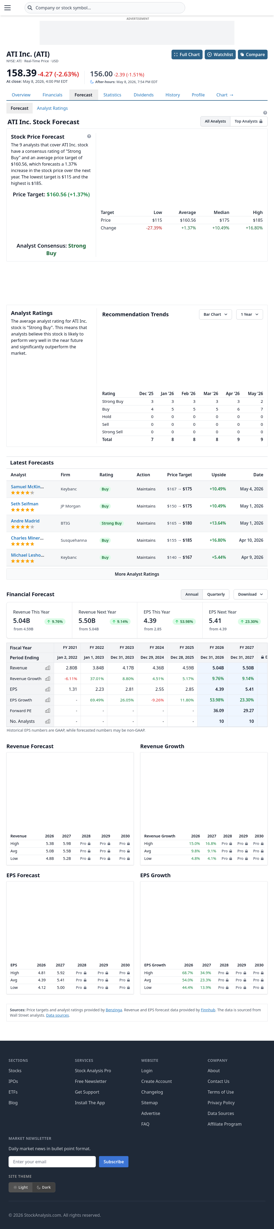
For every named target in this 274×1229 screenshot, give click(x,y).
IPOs (13, 1081)
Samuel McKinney (29, 487)
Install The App (90, 1103)
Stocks (15, 1071)
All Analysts (215, 121)
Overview (21, 95)
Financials (52, 95)
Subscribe (114, 1162)
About (214, 1071)
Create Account (156, 1081)
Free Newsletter (90, 1081)
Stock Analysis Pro (93, 1071)
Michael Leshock (28, 555)
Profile (198, 95)
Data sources (57, 1015)
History (172, 95)
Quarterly (216, 594)
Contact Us (218, 1081)
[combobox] (136, 7)
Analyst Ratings (52, 108)
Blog (13, 1103)
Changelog (152, 1092)
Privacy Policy (221, 1103)
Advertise (150, 1113)
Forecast (83, 95)
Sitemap (149, 1103)
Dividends (144, 95)
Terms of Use (221, 1092)
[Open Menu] (7, 7)
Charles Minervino (30, 538)
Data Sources (221, 1113)
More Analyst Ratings (137, 574)
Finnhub (208, 1009)
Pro (85, 843)
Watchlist (220, 54)
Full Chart (187, 54)
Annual (191, 594)
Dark (44, 1187)
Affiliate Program (225, 1124)
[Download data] (251, 594)
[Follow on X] (180, 1215)
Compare (252, 54)
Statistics (112, 95)
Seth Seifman (25, 504)
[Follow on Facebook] (165, 1215)
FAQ (145, 1124)
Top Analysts (249, 121)
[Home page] (33, 8)
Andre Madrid (25, 521)
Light (20, 1187)
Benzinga (114, 1009)
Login (147, 1071)
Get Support (87, 1092)
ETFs (13, 1092)
